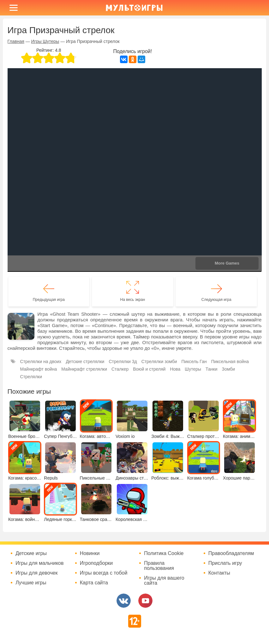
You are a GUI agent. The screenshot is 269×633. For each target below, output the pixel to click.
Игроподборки (96, 563)
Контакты (219, 573)
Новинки (90, 553)
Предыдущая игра (49, 299)
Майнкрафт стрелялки (84, 369)
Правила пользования (159, 566)
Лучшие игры (30, 582)
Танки (211, 369)
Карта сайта (94, 582)
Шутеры (193, 369)
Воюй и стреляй (149, 369)
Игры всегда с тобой (104, 573)
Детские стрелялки (85, 361)
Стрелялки (31, 376)
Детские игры (31, 553)
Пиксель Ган (194, 361)
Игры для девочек (36, 573)
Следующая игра (216, 299)
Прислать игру (225, 563)
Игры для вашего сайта (164, 581)
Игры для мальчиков (39, 563)
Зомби (228, 369)
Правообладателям (231, 553)
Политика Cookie (163, 553)
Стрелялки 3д (123, 361)
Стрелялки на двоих (41, 361)
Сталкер (120, 369)
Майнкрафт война (38, 369)
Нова (175, 369)
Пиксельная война (230, 361)
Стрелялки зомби (159, 361)
